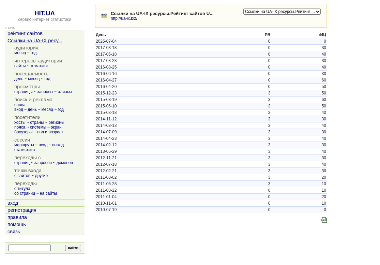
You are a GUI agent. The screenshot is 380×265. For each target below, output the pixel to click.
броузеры (23, 132)
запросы (45, 91)
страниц (22, 162)
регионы (56, 122)
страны (37, 122)
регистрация (21, 210)
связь (13, 231)
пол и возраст (50, 132)
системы (38, 127)
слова (20, 104)
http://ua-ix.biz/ (124, 18)
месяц (20, 52)
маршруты (24, 145)
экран (56, 127)
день (19, 78)
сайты (20, 65)
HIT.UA (44, 13)
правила (17, 217)
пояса (19, 127)
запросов (43, 162)
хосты (20, 122)
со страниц (24, 193)
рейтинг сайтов (25, 33)
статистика (24, 149)
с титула (22, 188)
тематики (39, 65)
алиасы (65, 91)
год (34, 52)
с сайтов (22, 175)
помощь (16, 224)
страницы (23, 91)
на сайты (48, 193)
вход (18, 109)
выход (58, 145)
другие (41, 175)
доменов (65, 162)
